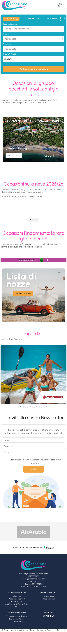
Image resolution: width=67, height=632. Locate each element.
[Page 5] (30, 406)
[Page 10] (41, 406)
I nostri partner (17, 601)
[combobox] (33, 29)
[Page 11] (43, 406)
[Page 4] (27, 406)
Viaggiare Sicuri (49, 599)
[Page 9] (39, 406)
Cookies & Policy (17, 621)
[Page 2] (23, 406)
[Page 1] (21, 406)
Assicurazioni (48, 596)
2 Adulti (8, 59)
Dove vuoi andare (10, 24)
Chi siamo (17, 596)
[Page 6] (32, 406)
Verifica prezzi (14, 155)
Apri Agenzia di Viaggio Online (16, 604)
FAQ (16, 607)
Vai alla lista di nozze (23, 293)
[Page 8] (37, 406)
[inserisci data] (33, 39)
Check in (6, 34)
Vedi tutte (33, 220)
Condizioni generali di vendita (17, 616)
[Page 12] (46, 406)
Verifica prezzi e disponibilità (33, 69)
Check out (7, 44)
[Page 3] (25, 406)
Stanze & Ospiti (9, 54)
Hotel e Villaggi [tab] (11, 18)
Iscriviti (33, 469)
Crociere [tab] (52, 18)
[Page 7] (34, 406)
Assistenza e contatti (17, 599)
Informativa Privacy (16, 619)
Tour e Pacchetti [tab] (32, 18)
